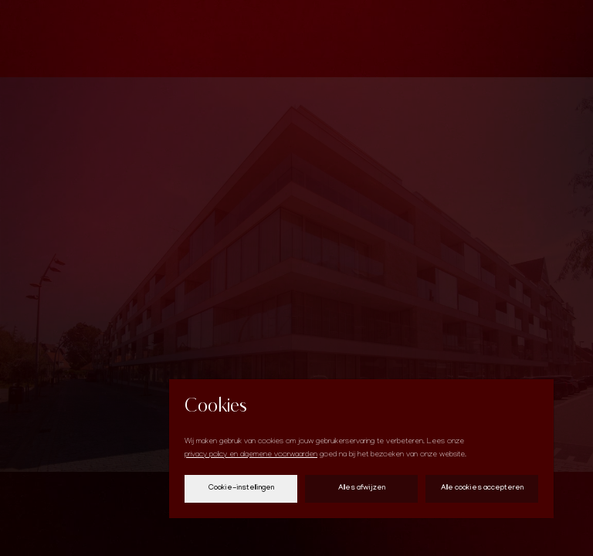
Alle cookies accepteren (482, 488)
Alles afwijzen (361, 488)
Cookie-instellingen (241, 488)
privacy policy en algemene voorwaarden (251, 455)
